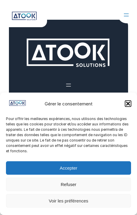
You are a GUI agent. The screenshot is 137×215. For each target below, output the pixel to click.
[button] (128, 104)
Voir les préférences (68, 200)
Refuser (69, 184)
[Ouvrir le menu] (126, 15)
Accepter (68, 168)
